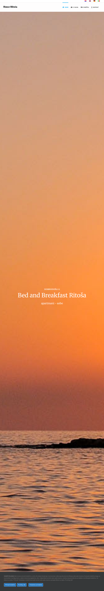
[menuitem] (85, 1)
